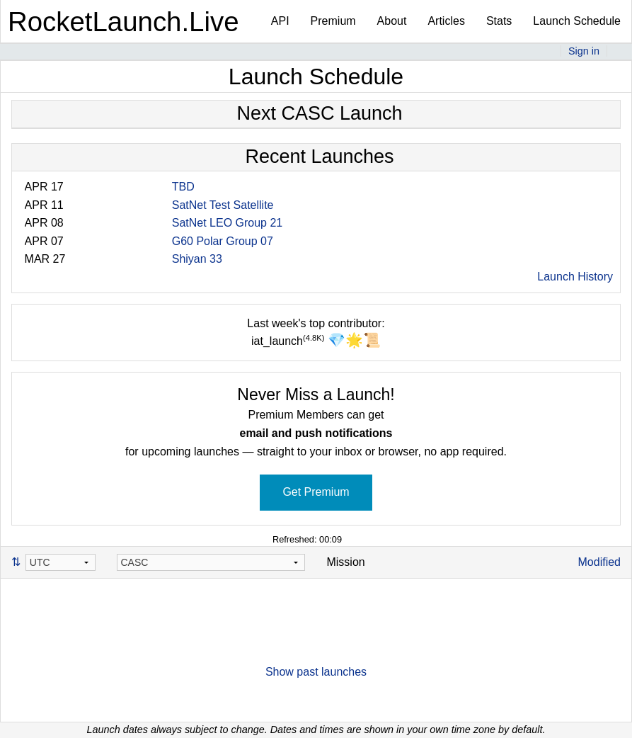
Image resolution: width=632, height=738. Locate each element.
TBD (183, 187)
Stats (499, 21)
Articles (445, 21)
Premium (333, 21)
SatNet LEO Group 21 (227, 223)
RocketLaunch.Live (123, 21)
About (392, 21)
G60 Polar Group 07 (222, 241)
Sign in (583, 51)
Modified (599, 562)
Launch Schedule (577, 21)
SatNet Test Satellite (223, 205)
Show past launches (316, 672)
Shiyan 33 (197, 259)
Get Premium (315, 492)
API (280, 21)
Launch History (575, 277)
